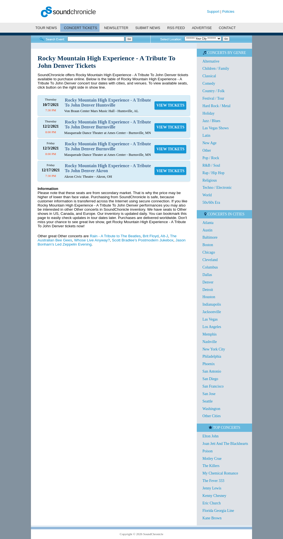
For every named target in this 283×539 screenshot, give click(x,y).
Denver (207, 282)
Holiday (208, 113)
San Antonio (211, 371)
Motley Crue (211, 459)
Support (213, 11)
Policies (228, 11)
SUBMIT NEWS (147, 28)
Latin (206, 135)
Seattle (207, 401)
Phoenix (208, 364)
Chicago (208, 252)
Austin (207, 230)
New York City (213, 349)
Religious (209, 180)
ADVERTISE (202, 28)
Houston (208, 297)
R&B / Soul (211, 165)
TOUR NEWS (46, 28)
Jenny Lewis (211, 488)
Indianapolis (211, 304)
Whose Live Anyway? (92, 240)
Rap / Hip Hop (213, 173)
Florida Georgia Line (218, 511)
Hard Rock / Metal (216, 106)
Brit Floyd (151, 236)
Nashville (209, 342)
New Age (209, 143)
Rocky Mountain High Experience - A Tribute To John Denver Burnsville (108, 124)
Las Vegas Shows (215, 128)
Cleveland (210, 260)
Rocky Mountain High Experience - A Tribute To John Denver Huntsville (108, 102)
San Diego (210, 379)
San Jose (208, 394)
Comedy (208, 83)
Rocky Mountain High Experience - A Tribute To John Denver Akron (108, 168)
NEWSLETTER (116, 28)
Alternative (210, 61)
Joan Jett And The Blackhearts (225, 444)
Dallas (207, 275)
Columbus (210, 267)
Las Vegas (210, 319)
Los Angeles (211, 327)
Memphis (209, 334)
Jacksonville (211, 312)
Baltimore (209, 237)
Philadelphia (211, 356)
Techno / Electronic (217, 187)
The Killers (210, 466)
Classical (209, 76)
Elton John (210, 436)
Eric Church (211, 503)
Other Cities (211, 416)
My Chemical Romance (220, 473)
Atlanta (207, 223)
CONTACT (227, 28)
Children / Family (215, 68)
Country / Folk (213, 91)
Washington (211, 409)
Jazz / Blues (211, 121)
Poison (207, 451)
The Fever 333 (213, 481)
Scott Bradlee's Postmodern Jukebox (142, 240)
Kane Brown (211, 518)
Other (206, 150)
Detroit (207, 290)
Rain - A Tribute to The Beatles (115, 236)
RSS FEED (176, 28)
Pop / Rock (210, 158)
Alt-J (164, 236)
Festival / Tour (213, 98)
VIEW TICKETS (170, 105)
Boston (207, 245)
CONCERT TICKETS (80, 28)
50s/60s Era (211, 202)
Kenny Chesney (214, 496)
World (207, 195)
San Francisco (213, 386)
